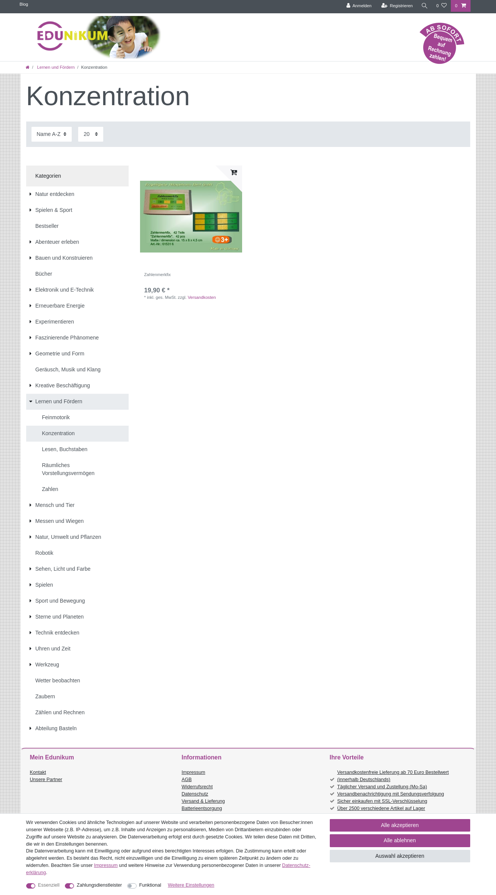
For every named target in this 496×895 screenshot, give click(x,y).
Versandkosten (202, 297)
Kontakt (38, 772)
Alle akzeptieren (400, 825)
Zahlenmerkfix (157, 274)
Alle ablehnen (400, 840)
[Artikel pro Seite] (90, 134)
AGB (187, 779)
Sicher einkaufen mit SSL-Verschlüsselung (382, 801)
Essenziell (49, 885)
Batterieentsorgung (202, 808)
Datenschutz (195, 794)
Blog (24, 4)
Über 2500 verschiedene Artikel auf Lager (381, 808)
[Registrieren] (397, 6)
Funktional (150, 885)
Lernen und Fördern (55, 67)
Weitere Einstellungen (191, 885)
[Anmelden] (359, 6)
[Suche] (424, 6)
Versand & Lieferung (203, 801)
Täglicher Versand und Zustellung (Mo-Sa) (382, 786)
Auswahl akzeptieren (399, 856)
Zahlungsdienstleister (99, 885)
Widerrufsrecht (197, 786)
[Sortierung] (51, 134)
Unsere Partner (46, 779)
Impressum (193, 772)
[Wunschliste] (441, 6)
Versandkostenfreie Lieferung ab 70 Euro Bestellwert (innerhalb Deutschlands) (393, 776)
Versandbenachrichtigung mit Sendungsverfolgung (390, 794)
